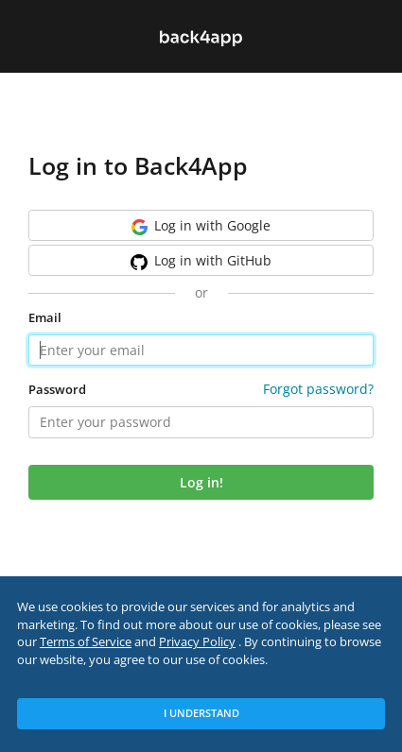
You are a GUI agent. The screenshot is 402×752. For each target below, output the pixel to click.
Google (201, 225)
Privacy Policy (197, 642)
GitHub (201, 260)
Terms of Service (85, 642)
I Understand (201, 713)
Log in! (201, 482)
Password (57, 390)
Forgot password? (318, 389)
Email (44, 318)
